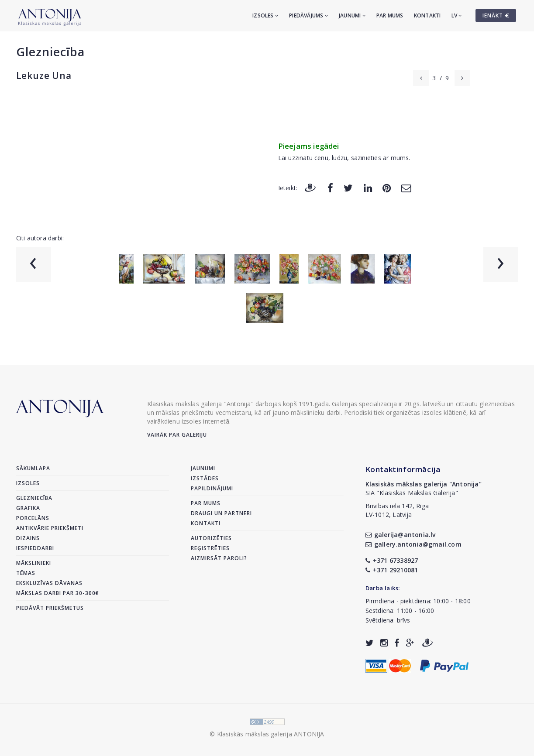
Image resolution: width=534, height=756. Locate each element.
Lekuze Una (44, 75)
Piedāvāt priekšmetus (50, 608)
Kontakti (427, 15)
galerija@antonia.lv (400, 534)
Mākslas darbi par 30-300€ (57, 593)
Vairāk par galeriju (177, 434)
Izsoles (265, 15)
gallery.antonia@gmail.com (413, 544)
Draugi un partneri (221, 513)
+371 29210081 (391, 570)
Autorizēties (211, 538)
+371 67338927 (391, 560)
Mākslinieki (33, 563)
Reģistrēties (210, 548)
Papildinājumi (212, 488)
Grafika (28, 508)
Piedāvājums (308, 15)
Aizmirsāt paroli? (219, 558)
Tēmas (25, 573)
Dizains (28, 538)
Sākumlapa (33, 468)
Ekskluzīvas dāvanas (49, 583)
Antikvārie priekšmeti (49, 528)
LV (456, 15)
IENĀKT (496, 15)
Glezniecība (50, 52)
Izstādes (205, 478)
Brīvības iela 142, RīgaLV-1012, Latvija (397, 510)
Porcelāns (32, 518)
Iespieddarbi (35, 548)
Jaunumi (352, 15)
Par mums (389, 15)
